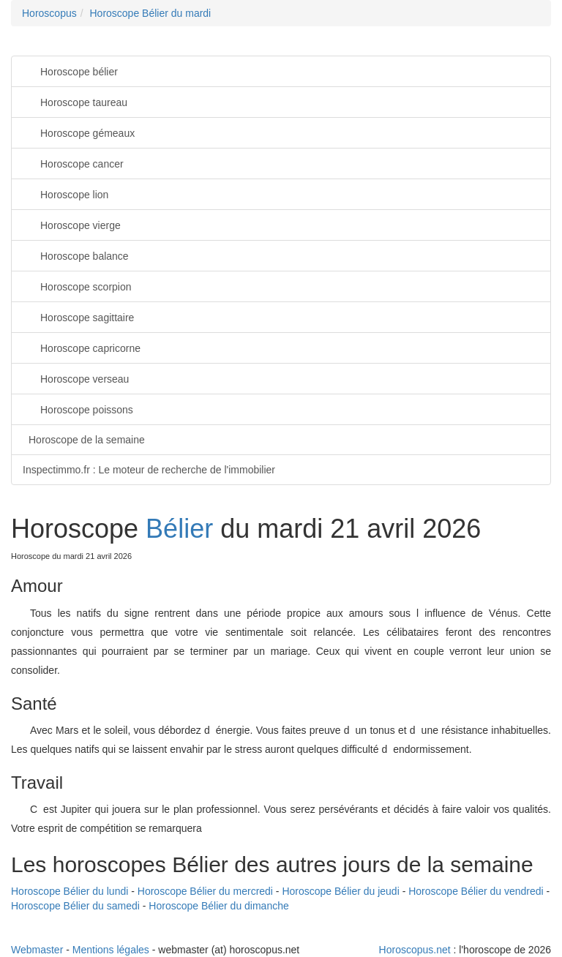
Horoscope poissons (78, 409)
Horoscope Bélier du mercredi (205, 891)
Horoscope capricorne (81, 347)
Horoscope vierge (72, 224)
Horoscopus (49, 13)
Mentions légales (110, 950)
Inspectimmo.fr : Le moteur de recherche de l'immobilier (149, 470)
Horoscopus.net (415, 950)
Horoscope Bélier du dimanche (218, 906)
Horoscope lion (65, 193)
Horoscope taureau (75, 101)
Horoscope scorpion (77, 286)
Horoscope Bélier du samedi (75, 906)
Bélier (179, 529)
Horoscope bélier (70, 71)
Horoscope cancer (73, 163)
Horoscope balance (76, 255)
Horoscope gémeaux (79, 132)
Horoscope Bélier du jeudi (340, 891)
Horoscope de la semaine (87, 440)
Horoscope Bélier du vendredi (475, 891)
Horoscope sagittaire (78, 316)
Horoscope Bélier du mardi (150, 13)
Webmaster (37, 950)
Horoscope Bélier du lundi (69, 891)
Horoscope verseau (76, 378)
